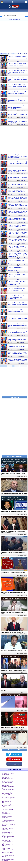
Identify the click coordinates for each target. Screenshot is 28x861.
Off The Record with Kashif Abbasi (8, 777)
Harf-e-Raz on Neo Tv (6, 805)
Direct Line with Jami (6, 831)
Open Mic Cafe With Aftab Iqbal (8, 786)
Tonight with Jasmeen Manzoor (7, 840)
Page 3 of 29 (3, 51)
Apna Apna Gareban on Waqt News (7, 850)
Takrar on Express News (6, 845)
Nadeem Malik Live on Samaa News (7, 844)
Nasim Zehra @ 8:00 (6, 837)
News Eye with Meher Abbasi (7, 816)
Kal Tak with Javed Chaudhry (7, 812)
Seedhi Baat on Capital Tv (7, 851)
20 (1, 52)
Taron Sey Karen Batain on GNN (8, 856)
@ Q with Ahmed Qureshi (6, 832)
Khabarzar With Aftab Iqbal (7, 790)
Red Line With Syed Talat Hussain (8, 794)
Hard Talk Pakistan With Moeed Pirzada (8, 785)
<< (8, 51)
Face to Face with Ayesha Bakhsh (8, 796)
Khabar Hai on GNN (14, 16)
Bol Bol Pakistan (5, 804)
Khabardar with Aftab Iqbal (7, 789)
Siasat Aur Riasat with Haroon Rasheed (7, 776)
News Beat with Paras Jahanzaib (8, 817)
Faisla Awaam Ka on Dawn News (8, 847)
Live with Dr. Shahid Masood (7, 769)
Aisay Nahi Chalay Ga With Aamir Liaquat (8, 834)
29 (5, 52)
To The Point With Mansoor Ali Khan (7, 807)
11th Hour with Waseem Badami (8, 824)
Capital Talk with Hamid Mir (7, 781)
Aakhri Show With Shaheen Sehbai (8, 821)
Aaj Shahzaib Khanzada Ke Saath (8, 802)
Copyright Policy (17, 1)
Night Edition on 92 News (6, 797)
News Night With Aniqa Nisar (7, 829)
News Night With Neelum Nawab (8, 852)
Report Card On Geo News (7, 836)
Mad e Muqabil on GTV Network (8, 770)
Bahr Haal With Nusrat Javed (7, 855)
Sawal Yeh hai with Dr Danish (7, 841)
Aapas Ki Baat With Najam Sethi (8, 839)
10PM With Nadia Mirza (6, 843)
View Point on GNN (5, 782)
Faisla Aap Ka (4, 809)
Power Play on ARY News (6, 792)
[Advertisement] (14, 34)
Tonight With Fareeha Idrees (7, 820)
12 (24, 51)
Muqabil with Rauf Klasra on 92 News (7, 859)
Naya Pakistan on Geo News (7, 825)
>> (8, 52)
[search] (14, 13)
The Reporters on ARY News (7, 778)
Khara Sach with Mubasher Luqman (7, 813)
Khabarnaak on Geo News (7, 800)
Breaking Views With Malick (7, 773)
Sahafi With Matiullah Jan (6, 798)
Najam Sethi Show (5, 793)
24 (3, 52)
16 (26, 51)
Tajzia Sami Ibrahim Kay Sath (7, 801)
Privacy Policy (6, 1)
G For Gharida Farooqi (6, 835)
